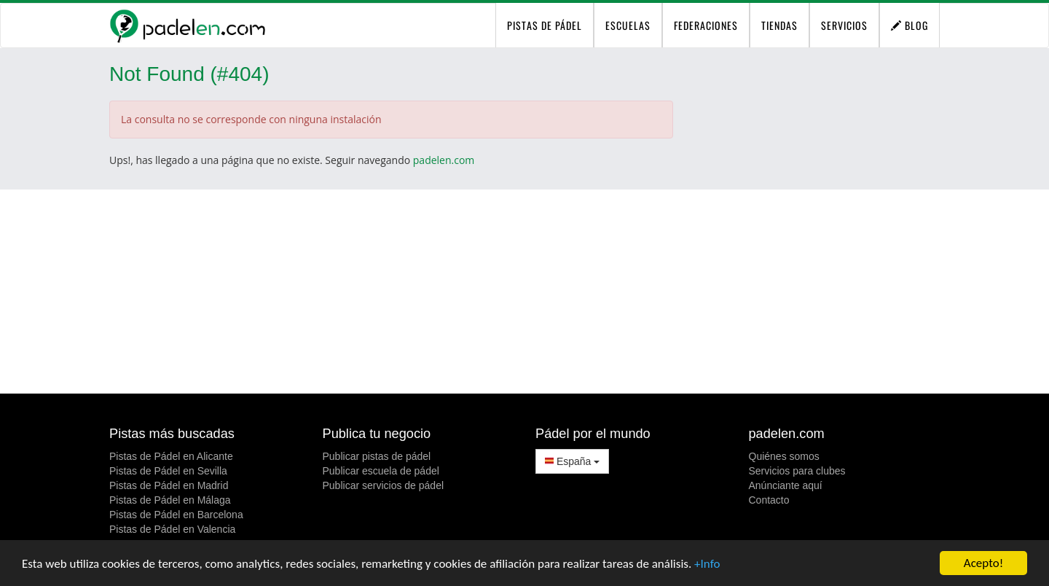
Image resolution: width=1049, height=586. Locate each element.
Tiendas (779, 25)
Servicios (844, 25)
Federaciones (706, 25)
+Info (707, 563)
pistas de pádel (544, 25)
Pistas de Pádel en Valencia (172, 529)
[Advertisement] (524, 292)
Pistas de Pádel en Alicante (171, 456)
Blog (909, 25)
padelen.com (444, 160)
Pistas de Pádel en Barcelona (176, 514)
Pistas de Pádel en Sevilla (168, 471)
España (572, 461)
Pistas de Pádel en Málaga (170, 500)
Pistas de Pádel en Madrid (168, 485)
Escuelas (628, 25)
